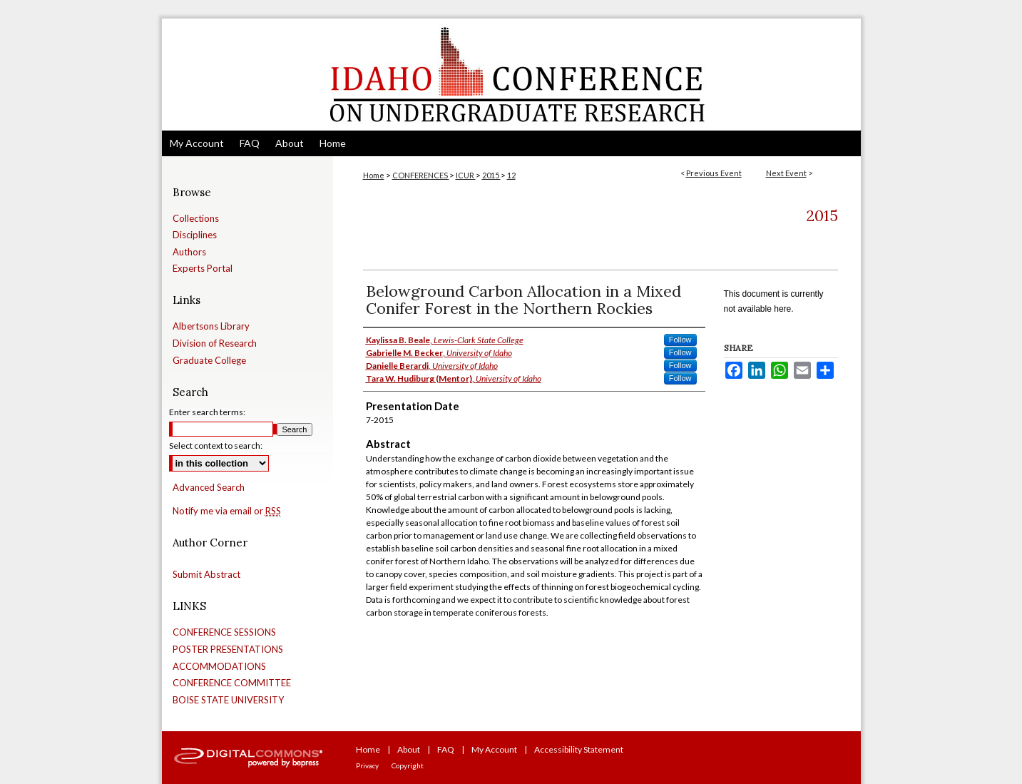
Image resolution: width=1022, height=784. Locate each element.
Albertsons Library (211, 326)
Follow (680, 339)
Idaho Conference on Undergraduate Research (511, 75)
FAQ (445, 749)
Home (373, 175)
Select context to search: (215, 445)
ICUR (466, 175)
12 (511, 175)
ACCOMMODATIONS (219, 666)
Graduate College (209, 360)
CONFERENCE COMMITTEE (232, 683)
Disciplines (195, 235)
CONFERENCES (420, 175)
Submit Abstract (206, 574)
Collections (196, 218)
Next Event (786, 173)
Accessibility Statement (578, 749)
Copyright (408, 765)
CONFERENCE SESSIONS (224, 632)
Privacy (367, 765)
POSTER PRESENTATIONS (228, 649)
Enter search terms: (207, 412)
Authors (189, 252)
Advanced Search (209, 487)
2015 (491, 175)
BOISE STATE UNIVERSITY (228, 700)
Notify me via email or (227, 511)
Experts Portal (202, 268)
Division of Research (215, 343)
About (408, 749)
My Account (494, 749)
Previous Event (714, 173)
